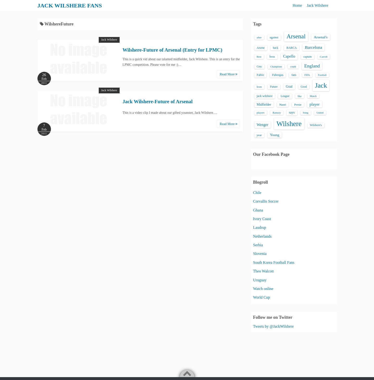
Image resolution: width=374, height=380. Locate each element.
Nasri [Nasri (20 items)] (282, 104)
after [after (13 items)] (259, 37)
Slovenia (260, 254)
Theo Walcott (263, 271)
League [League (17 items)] (285, 96)
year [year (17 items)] (259, 135)
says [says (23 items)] (292, 112)
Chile (257, 193)
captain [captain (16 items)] (307, 56)
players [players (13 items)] (260, 112)
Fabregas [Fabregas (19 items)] (277, 75)
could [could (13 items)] (293, 66)
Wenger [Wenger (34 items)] (262, 125)
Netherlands (262, 236)
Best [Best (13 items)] (259, 56)
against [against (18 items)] (274, 37)
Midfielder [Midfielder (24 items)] (264, 104)
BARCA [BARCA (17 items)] (291, 47)
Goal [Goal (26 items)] (289, 86)
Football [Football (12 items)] (322, 75)
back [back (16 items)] (275, 47)
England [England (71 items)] (312, 65)
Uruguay (260, 280)
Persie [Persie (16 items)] (297, 104)
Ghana (258, 210)
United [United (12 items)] (320, 112)
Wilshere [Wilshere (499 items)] (289, 123)
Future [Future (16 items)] (274, 86)
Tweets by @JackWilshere (273, 326)
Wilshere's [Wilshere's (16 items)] (316, 125)
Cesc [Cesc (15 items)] (259, 66)
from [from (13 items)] (259, 86)
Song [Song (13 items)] (305, 112)
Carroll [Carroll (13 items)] (324, 56)
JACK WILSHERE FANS (69, 5)
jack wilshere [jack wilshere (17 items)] (265, 96)
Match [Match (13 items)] (313, 96)
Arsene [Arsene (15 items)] (261, 47)
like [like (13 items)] (300, 96)
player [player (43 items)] (315, 104)
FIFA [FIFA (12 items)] (307, 75)
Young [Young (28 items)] (274, 135)
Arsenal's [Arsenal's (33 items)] (320, 37)
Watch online (263, 289)
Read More (228, 74)
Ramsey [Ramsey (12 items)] (277, 112)
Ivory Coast (262, 219)
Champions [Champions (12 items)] (276, 66)
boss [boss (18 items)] (272, 56)
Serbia (258, 245)
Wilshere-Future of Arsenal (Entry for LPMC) (172, 50)
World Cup (261, 297)
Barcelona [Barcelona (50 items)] (313, 47)
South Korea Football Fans (273, 262)
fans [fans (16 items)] (293, 75)
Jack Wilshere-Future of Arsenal (158, 101)
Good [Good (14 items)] (304, 86)
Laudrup (259, 227)
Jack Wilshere (317, 5)
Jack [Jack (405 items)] (321, 85)
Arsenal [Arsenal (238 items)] (296, 36)
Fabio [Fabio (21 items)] (260, 75)
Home (297, 5)
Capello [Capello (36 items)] (289, 56)
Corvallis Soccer (266, 201)
